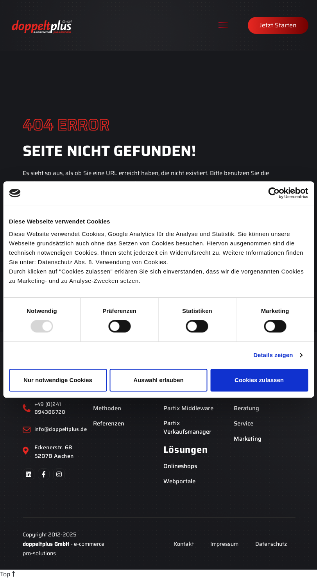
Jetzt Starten (278, 25)
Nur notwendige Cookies (57, 380)
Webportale (179, 481)
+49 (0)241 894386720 (50, 408)
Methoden (107, 408)
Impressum (224, 544)
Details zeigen (273, 355)
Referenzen (108, 423)
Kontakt (182, 544)
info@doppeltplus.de (60, 429)
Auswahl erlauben (158, 380)
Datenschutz (271, 544)
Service (243, 423)
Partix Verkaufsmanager (187, 427)
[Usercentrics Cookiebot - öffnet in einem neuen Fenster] (274, 193)
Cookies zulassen (259, 380)
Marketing (247, 438)
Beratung (246, 408)
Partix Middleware (188, 408)
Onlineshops (180, 466)
